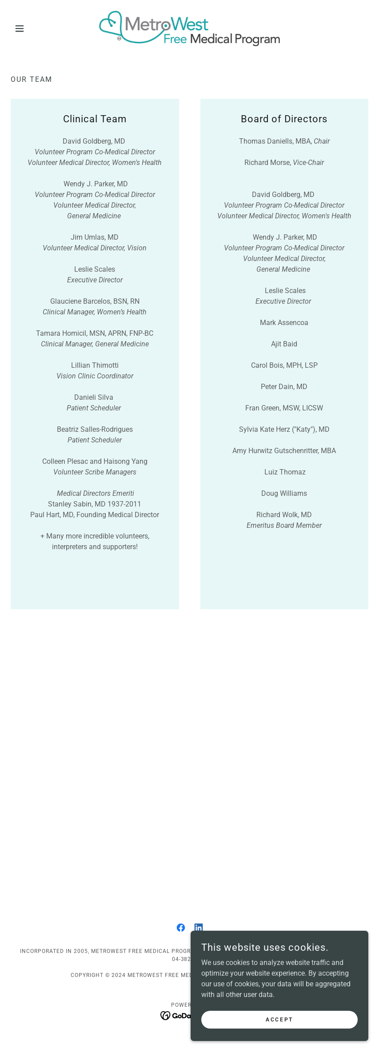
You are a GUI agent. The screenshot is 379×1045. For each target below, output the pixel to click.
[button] (37, 28)
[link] (189, 28)
